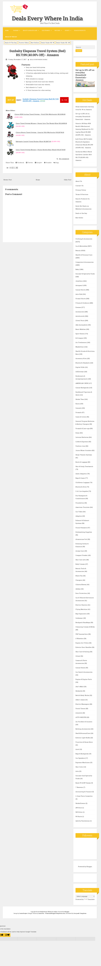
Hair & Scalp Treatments (84, 466)
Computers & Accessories (85, 262)
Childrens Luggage (83, 482)
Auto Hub (79, 294)
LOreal (78, 656)
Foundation (80, 503)
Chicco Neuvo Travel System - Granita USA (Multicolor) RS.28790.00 (40, 132)
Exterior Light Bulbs (83, 738)
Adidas (78, 589)
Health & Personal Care (84, 255)
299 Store (79, 808)
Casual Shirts (81, 290)
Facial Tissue (81, 708)
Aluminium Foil (82, 539)
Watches (57, 30)
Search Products (80, 30)
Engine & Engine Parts (84, 679)
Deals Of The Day (11, 43)
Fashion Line (81, 446)
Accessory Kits (81, 358)
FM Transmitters (82, 634)
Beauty (78, 250)
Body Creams (80, 564)
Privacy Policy (81, 190)
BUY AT (11, 100)
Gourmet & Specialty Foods (85, 274)
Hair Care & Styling (83, 652)
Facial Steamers (81, 528)
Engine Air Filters (82, 643)
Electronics (46, 30)
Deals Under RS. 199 (63, 43)
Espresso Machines (83, 762)
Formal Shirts (81, 298)
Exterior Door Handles (84, 647)
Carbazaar (79, 618)
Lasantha (41, 913)
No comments (64, 159)
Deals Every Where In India (47, 18)
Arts (77, 771)
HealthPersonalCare (83, 733)
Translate (89, 899)
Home (7, 30)
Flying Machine (82, 609)
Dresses (78, 307)
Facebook (20, 162)
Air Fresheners (81, 342)
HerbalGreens (81, 803)
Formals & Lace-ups (83, 428)
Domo (78, 433)
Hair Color (79, 767)
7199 (64, 100)
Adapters (79, 516)
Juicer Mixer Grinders (84, 450)
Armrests (79, 713)
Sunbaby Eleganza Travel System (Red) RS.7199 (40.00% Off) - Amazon (37, 53)
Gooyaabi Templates (80, 913)
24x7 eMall (80, 686)
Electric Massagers (83, 704)
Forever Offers (24, 43)
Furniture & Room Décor (84, 742)
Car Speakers (80, 758)
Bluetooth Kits (81, 487)
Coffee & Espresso (82, 442)
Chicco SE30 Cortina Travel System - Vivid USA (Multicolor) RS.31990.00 (40, 114)
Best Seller (79, 218)
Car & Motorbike (82, 246)
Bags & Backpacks (82, 754)
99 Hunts (79, 816)
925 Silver (79, 812)
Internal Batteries (82, 437)
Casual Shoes (81, 668)
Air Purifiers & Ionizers (84, 722)
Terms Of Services (82, 194)
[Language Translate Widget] (85, 896)
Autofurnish (80, 316)
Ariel (78, 749)
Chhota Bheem (81, 584)
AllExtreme (80, 372)
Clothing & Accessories (84, 239)
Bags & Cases (80, 478)
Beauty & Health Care (30, 30)
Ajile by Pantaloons (83, 821)
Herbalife (79, 691)
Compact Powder (82, 555)
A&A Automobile (82, 325)
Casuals (79, 408)
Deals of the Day (81, 213)
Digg (56, 162)
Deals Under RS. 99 (47, 43)
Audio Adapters (81, 474)
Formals (79, 412)
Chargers (79, 580)
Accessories (80, 312)
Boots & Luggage (82, 462)
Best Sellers (35, 43)
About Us (79, 181)
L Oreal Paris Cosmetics (84, 796)
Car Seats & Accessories (84, 672)
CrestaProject (23, 913)
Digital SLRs (80, 367)
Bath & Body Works (83, 695)
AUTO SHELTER (81, 717)
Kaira (78, 404)
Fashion (15, 30)
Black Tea (79, 576)
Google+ (38, 162)
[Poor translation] (7, 935)
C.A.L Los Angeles (82, 491)
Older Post (67, 180)
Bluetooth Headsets (83, 363)
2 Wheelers (80, 638)
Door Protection (81, 593)
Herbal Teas (80, 399)
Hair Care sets (81, 560)
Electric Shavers (82, 605)
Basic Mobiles (81, 329)
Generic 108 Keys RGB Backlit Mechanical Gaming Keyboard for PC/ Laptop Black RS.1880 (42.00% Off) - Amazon (85, 129)
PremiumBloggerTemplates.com (55, 913)
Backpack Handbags (83, 622)
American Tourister (83, 507)
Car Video (79, 512)
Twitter (29, 162)
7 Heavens (79, 787)
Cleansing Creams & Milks (85, 627)
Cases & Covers (81, 417)
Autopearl (79, 285)
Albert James (80, 700)
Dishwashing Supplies (84, 532)
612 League (80, 338)
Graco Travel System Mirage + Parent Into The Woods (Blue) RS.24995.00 (41, 123)
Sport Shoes (80, 334)
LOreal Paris (80, 320)
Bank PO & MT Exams (83, 783)
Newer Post (8, 180)
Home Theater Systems (84, 455)
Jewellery (79, 281)
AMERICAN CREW (82, 383)
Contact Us (79, 186)
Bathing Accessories (83, 729)
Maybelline (80, 347)
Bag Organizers (81, 614)
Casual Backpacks (82, 388)
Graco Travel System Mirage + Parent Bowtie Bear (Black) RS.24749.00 (40, 150)
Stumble (48, 162)
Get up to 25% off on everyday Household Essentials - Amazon (85, 75)
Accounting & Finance (84, 792)
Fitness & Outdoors (83, 303)
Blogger (89, 866)
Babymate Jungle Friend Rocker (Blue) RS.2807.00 (33, 141)
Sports (67, 30)
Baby (77, 269)
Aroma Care (80, 551)
